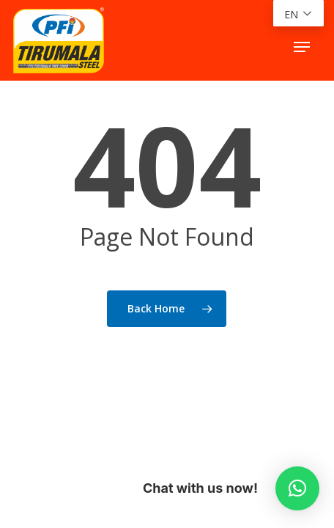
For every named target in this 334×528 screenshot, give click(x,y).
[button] (302, 47)
